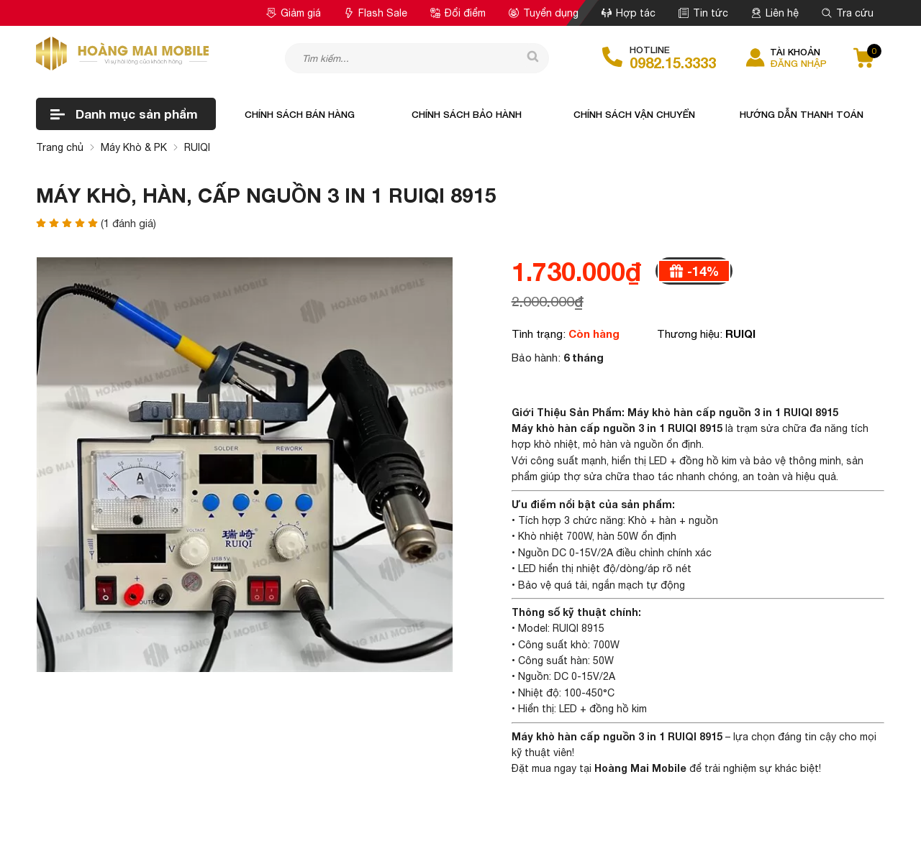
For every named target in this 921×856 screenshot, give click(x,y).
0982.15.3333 (673, 62)
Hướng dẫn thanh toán (801, 114)
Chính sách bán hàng (300, 114)
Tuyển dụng (544, 13)
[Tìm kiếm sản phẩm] (417, 58)
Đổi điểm (458, 13)
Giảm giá (293, 13)
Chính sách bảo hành (467, 114)
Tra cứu (848, 13)
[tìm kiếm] (527, 57)
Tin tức (703, 13)
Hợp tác (628, 13)
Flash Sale (375, 13)
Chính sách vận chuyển (634, 114)
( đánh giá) (128, 223)
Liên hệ (775, 13)
